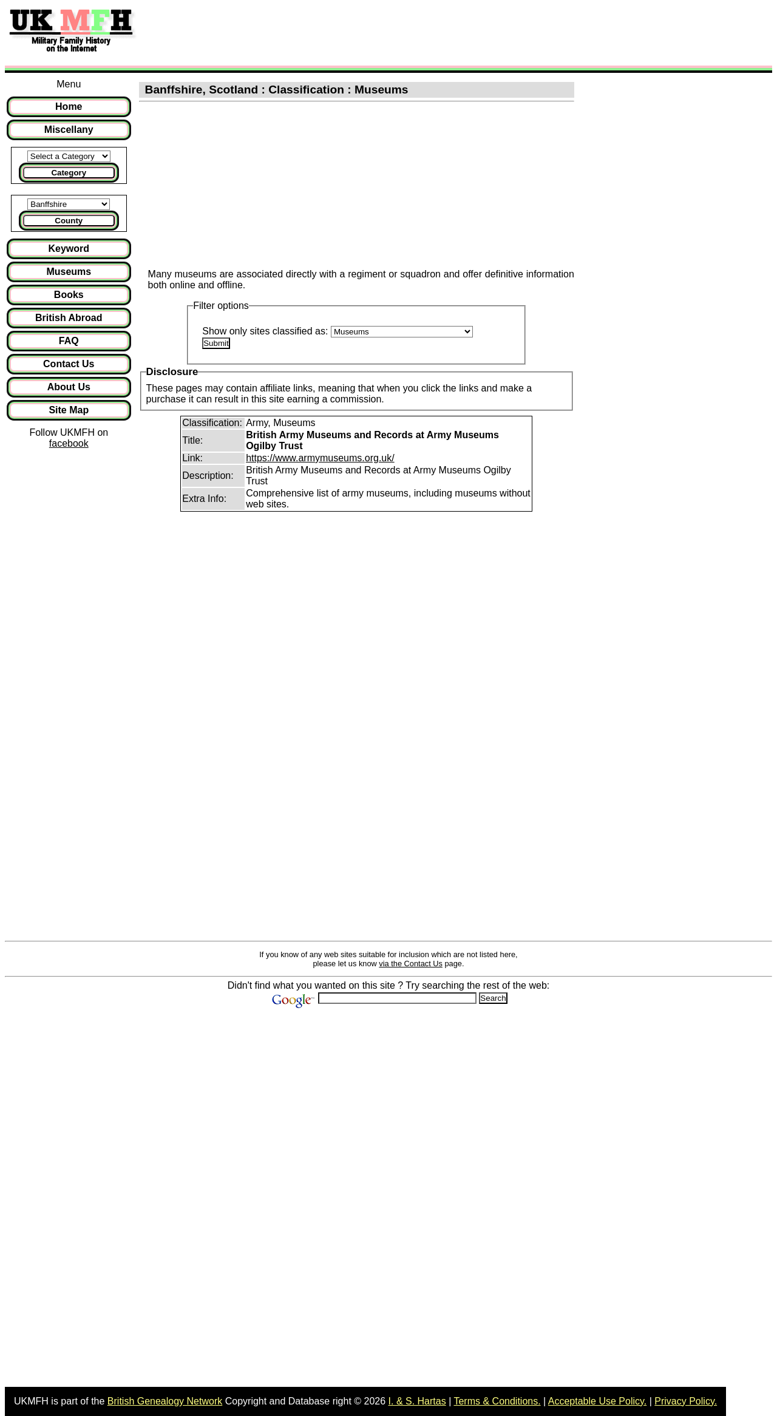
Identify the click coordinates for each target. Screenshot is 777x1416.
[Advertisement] (367, 32)
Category (68, 172)
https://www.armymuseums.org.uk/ (320, 458)
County (69, 220)
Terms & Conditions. (496, 1401)
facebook (69, 443)
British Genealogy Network (164, 1401)
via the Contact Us (411, 963)
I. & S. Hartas (417, 1401)
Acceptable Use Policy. (597, 1401)
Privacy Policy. (685, 1401)
